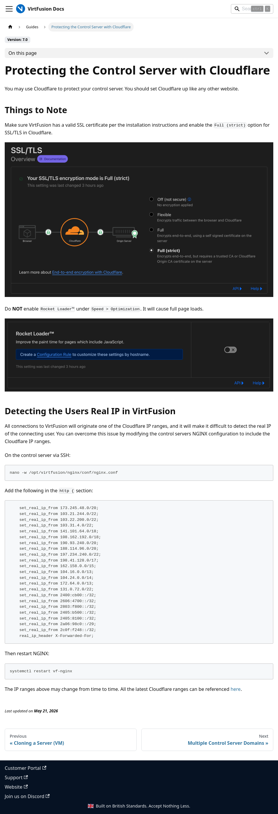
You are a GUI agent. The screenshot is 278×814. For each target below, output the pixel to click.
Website (16, 787)
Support (16, 777)
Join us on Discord (27, 796)
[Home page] (10, 27)
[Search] (252, 9)
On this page (23, 53)
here (236, 689)
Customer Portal (25, 768)
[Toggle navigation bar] (9, 8)
